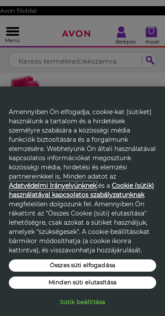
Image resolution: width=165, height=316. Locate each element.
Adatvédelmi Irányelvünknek (52, 186)
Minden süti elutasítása (82, 282)
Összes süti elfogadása (82, 265)
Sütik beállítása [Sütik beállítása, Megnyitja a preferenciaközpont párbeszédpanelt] (82, 301)
